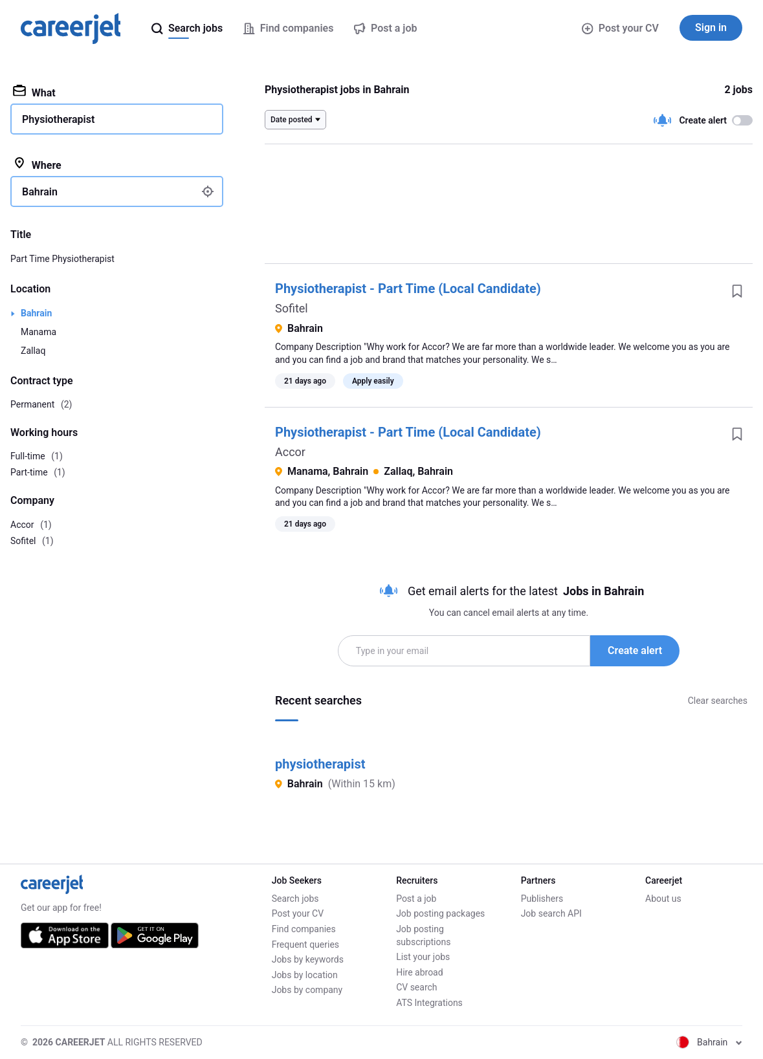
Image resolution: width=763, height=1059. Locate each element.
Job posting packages (440, 913)
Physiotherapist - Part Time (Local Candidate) (408, 288)
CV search (416, 987)
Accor (290, 452)
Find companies (304, 929)
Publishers (542, 898)
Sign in (711, 27)
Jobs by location (305, 975)
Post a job (416, 898)
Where (37, 164)
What (34, 92)
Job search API (551, 913)
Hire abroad (419, 972)
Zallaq (33, 350)
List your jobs (423, 957)
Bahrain (36, 313)
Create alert (635, 650)
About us (663, 898)
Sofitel (291, 308)
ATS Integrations (429, 1003)
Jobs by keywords (308, 959)
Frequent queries (305, 944)
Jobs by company (307, 990)
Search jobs (295, 898)
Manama (38, 332)
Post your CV (620, 28)
